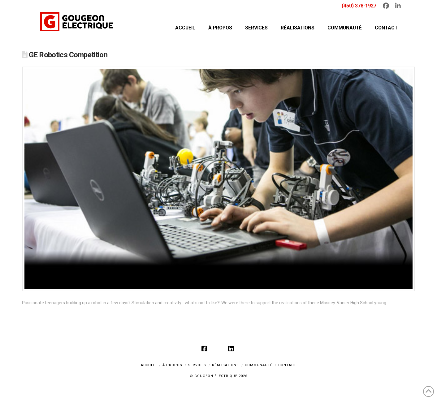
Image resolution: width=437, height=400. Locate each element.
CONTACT (287, 365)
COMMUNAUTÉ (258, 365)
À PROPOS (172, 365)
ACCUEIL (149, 365)
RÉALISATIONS (225, 365)
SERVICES (197, 365)
